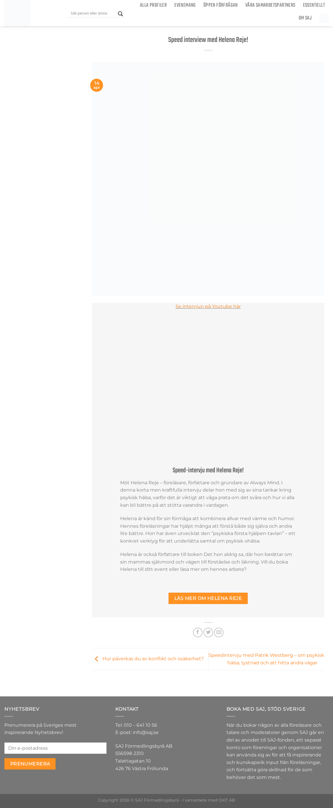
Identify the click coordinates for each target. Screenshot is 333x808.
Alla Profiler (153, 5)
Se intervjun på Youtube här (208, 306)
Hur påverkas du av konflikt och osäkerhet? (148, 658)
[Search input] (93, 13)
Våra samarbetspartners (270, 5)
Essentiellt (314, 5)
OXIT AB (226, 800)
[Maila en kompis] (219, 632)
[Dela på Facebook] (198, 632)
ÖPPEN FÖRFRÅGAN (220, 5)
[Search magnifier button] (120, 14)
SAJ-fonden (280, 740)
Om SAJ (305, 18)
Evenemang (185, 5)
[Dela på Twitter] (208, 632)
